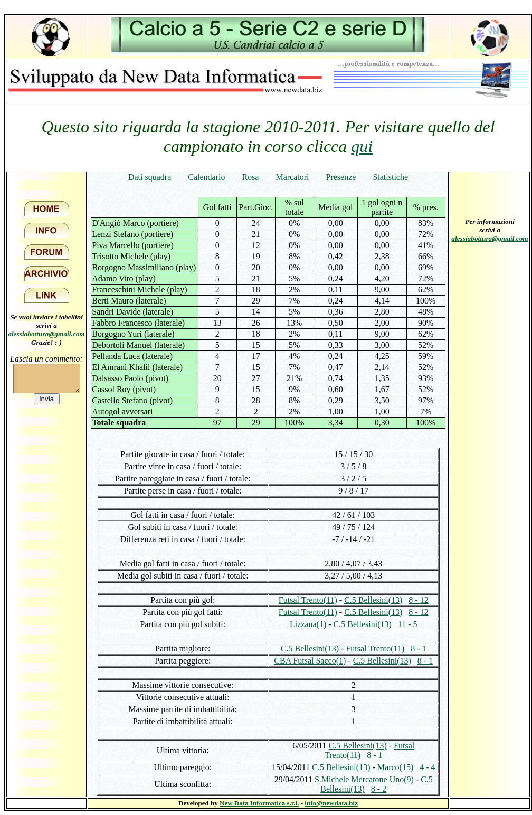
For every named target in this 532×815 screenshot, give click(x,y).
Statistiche (390, 177)
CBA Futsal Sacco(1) (310, 660)
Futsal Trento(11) (308, 599)
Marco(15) (395, 767)
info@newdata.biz (331, 803)
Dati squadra (149, 177)
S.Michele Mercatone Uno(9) (364, 779)
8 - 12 (418, 599)
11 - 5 (407, 624)
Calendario (206, 177)
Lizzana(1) (308, 624)
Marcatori (292, 177)
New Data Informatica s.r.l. (259, 803)
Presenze (341, 177)
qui (362, 146)
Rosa (250, 177)
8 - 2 (378, 788)
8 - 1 (418, 648)
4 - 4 (427, 767)
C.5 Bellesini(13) (373, 599)
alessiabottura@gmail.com (46, 334)
